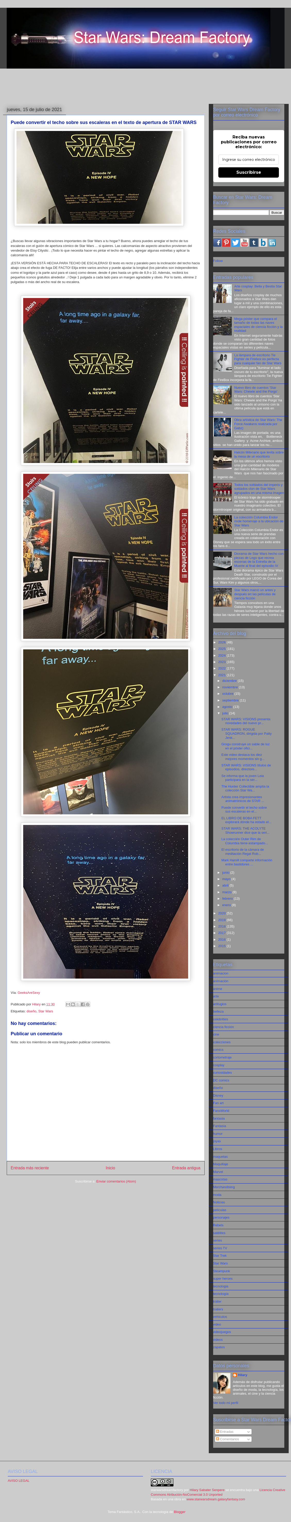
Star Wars (45, 1011)
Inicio (110, 1168)
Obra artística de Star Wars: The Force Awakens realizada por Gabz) (258, 424)
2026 (222, 642)
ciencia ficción (223, 1027)
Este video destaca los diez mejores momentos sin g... (242, 757)
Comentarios (227, 1439)
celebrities (220, 1019)
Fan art (218, 1103)
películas (219, 1210)
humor (218, 1134)
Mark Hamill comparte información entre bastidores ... (246, 862)
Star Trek (220, 1256)
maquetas (220, 1157)
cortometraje (222, 1057)
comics (218, 1050)
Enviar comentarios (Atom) (116, 1181)
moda (217, 1195)
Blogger (179, 1512)
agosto (227, 707)
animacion (220, 973)
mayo (226, 879)
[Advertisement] (146, 86)
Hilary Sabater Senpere (207, 1490)
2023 (222, 662)
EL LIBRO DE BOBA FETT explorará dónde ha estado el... (246, 820)
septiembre (231, 700)
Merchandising (224, 1187)
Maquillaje (220, 1164)
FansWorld (221, 1111)
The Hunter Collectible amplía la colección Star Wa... (245, 788)
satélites (219, 1233)
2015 (222, 946)
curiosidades (222, 1072)
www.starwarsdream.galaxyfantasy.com (216, 1499)
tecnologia (220, 1286)
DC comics (221, 1080)
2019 (222, 920)
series (217, 1240)
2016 (222, 939)
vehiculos (220, 1317)
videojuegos (222, 1332)
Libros (217, 1149)
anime (217, 989)
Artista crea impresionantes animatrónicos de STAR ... (242, 799)
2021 (222, 675)
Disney (218, 1095)
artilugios (220, 1004)
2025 (222, 649)
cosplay (219, 1065)
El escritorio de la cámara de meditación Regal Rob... (242, 852)
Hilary (242, 1375)
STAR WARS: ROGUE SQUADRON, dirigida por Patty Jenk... (246, 733)
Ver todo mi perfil (225, 1403)
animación (220, 981)
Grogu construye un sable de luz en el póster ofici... (245, 746)
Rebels (218, 1225)
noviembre (230, 687)
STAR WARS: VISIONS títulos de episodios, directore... (246, 767)
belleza (218, 1011)
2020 (222, 913)
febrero (228, 898)
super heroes (223, 1278)
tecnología (221, 1294)
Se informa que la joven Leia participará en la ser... (242, 778)
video (217, 1324)
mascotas (220, 1179)
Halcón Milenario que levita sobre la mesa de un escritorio (259, 454)
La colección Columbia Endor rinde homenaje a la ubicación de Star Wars (259, 521)
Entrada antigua (186, 1168)
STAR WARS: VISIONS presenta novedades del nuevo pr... (245, 721)
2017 (222, 933)
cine (216, 1034)
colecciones (222, 1042)
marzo (227, 892)
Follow (218, 261)
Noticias (219, 1202)
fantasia (219, 1118)
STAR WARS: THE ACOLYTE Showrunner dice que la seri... (245, 830)
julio (225, 713)
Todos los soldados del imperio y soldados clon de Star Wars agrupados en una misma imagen (259, 489)
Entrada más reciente (30, 1168)
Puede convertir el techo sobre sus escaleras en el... (244, 810)
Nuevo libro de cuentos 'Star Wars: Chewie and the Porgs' (255, 390)
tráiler (217, 1301)
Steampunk (221, 1271)
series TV (220, 1248)
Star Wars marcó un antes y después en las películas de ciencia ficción (255, 594)
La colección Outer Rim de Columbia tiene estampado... (244, 841)
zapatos (219, 1347)
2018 (222, 926)
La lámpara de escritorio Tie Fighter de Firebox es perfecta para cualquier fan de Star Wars (257, 359)
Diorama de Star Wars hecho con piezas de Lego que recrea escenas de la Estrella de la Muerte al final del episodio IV (259, 560)
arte (216, 996)
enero (227, 905)
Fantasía (219, 1126)
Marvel (218, 1172)
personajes (221, 1217)
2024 (222, 655)
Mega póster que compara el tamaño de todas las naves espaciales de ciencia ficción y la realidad (258, 325)
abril (225, 885)
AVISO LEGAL (18, 1481)
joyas (217, 1141)
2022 (222, 668)
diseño (31, 1011)
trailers (218, 1309)
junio (226, 872)
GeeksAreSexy (29, 993)
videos (218, 1340)
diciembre (230, 681)
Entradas (225, 1432)
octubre (228, 694)
